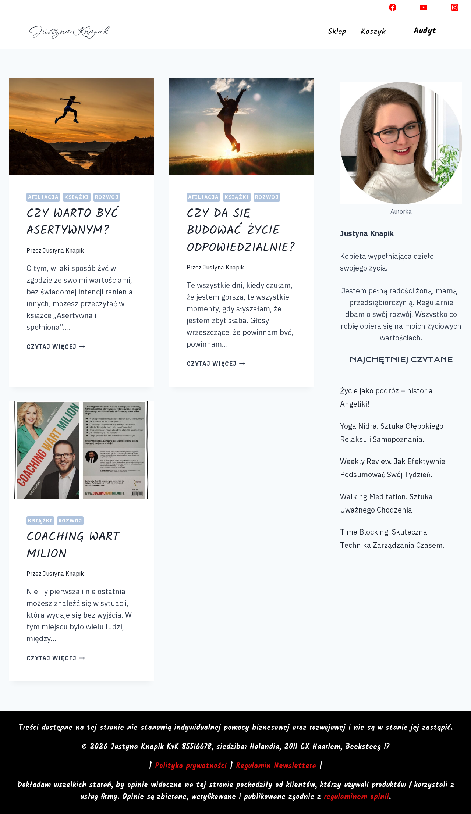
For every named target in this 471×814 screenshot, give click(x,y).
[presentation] (81, 126)
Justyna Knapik (63, 250)
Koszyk (373, 31)
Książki (76, 197)
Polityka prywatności (191, 766)
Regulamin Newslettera (276, 766)
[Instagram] (454, 7)
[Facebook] (392, 7)
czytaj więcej (55, 346)
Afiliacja (43, 197)
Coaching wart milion (72, 546)
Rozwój (106, 197)
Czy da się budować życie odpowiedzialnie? (241, 231)
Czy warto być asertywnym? (72, 222)
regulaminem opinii (356, 797)
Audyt (425, 31)
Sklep (336, 31)
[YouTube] (423, 7)
